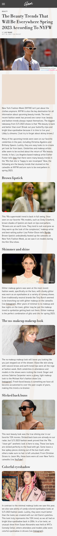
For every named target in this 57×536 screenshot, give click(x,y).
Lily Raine (8, 32)
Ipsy (15, 157)
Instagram (10, 303)
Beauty (5, 11)
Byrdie (47, 232)
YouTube (18, 459)
